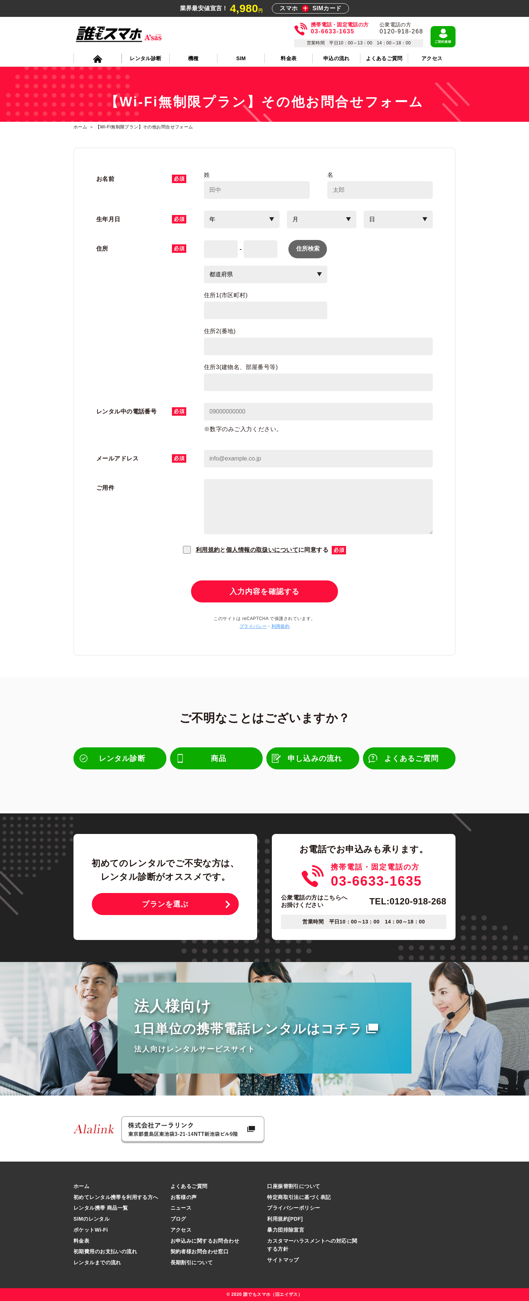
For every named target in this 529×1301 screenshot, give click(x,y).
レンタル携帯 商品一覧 (100, 1208)
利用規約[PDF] (285, 1219)
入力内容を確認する (265, 591)
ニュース (181, 1208)
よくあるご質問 (189, 1186)
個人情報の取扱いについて (262, 550)
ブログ (178, 1219)
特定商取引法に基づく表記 (299, 1197)
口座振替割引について (293, 1186)
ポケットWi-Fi (90, 1230)
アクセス (181, 1230)
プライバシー (253, 626)
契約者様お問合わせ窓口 (199, 1251)
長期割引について (191, 1262)
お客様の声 (183, 1197)
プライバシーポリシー (293, 1208)
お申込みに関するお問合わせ (204, 1241)
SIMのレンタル (91, 1219)
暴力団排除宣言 (285, 1230)
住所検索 (308, 248)
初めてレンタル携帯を (115, 1197)
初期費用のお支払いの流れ (105, 1251)
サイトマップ (283, 1260)
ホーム (81, 1186)
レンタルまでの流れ (97, 1262)
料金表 (81, 1241)
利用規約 (208, 550)
